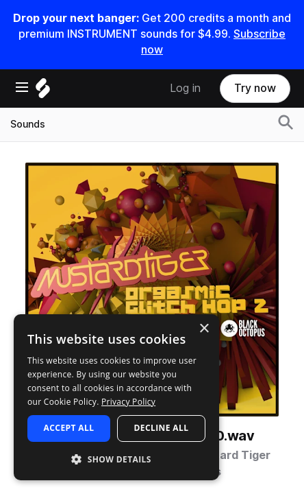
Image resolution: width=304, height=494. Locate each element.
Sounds (27, 124)
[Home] (43, 91)
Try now (255, 88)
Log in (185, 88)
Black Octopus (181, 471)
